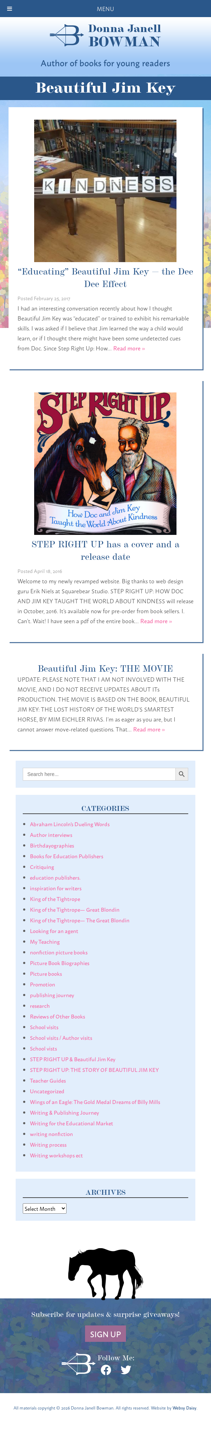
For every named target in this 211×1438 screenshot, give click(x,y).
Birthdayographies (52, 845)
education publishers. (55, 877)
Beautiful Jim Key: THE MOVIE (105, 668)
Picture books (46, 973)
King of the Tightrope (55, 898)
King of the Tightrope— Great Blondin (75, 909)
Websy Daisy (184, 1407)
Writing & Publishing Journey (64, 1112)
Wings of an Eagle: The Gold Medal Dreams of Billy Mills (95, 1101)
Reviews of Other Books (57, 1016)
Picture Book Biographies (59, 962)
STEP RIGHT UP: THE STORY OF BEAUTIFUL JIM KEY (94, 1069)
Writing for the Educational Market (71, 1123)
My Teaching (45, 941)
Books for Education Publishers (66, 855)
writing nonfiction (51, 1133)
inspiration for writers (55, 888)
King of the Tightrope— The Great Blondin (80, 920)
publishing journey (52, 994)
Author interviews (51, 834)
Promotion (42, 984)
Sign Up (105, 1334)
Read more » (129, 347)
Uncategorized (47, 1091)
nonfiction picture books (59, 952)
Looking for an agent (54, 930)
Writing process (48, 1144)
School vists (43, 1048)
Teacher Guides (48, 1080)
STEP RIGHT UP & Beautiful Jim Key (72, 1058)
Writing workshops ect (56, 1155)
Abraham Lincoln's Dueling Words (70, 823)
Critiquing (42, 866)
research (40, 1005)
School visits (44, 1026)
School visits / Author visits (61, 1037)
